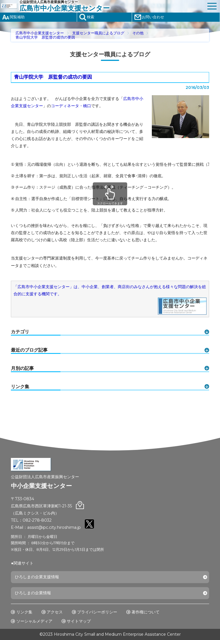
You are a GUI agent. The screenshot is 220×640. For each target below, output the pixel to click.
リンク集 (24, 612)
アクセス (55, 612)
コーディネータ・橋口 (71, 105)
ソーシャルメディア (34, 621)
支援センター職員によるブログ (98, 33)
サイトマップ (79, 621)
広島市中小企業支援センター (39, 33)
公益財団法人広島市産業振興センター (111, 6)
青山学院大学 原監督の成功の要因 (45, 37)
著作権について (145, 612)
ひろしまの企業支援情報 (37, 576)
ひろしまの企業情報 (33, 592)
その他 (138, 33)
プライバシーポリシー (97, 612)
